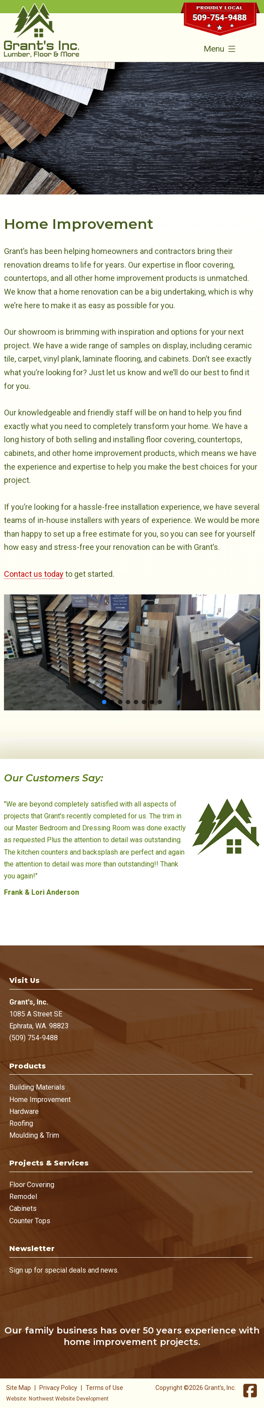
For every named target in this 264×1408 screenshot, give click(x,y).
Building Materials (37, 1087)
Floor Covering (31, 1184)
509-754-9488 (220, 23)
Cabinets (23, 1208)
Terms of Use (104, 1387)
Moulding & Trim (34, 1135)
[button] (104, 702)
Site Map (18, 1387)
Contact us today (34, 574)
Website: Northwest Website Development (57, 1399)
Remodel (23, 1196)
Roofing (21, 1123)
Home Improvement (40, 1099)
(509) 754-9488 (33, 1038)
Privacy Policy (58, 1387)
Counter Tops (29, 1221)
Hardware (24, 1111)
